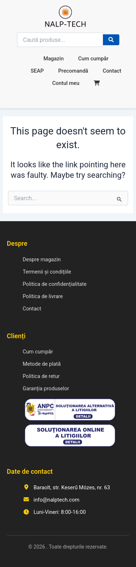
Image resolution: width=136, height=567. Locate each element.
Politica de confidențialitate (55, 284)
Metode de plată (42, 364)
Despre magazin (42, 259)
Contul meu (65, 83)
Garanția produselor (46, 388)
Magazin (54, 58)
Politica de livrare (43, 296)
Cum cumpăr (93, 58)
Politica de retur (41, 376)
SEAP (37, 71)
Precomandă (73, 71)
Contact (112, 71)
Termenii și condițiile (47, 272)
